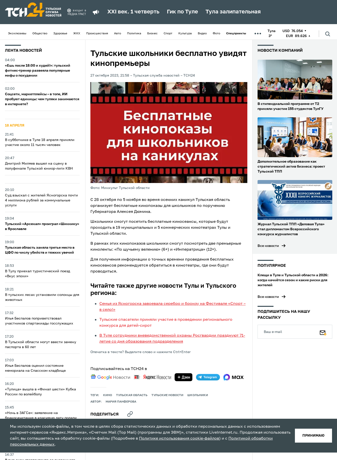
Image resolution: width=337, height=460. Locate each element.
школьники (197, 395)
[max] (233, 377)
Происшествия (97, 33)
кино (107, 395)
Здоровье (60, 33)
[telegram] (208, 377)
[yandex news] (152, 377)
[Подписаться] (323, 332)
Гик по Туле (182, 12)
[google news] (110, 377)
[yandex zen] (184, 377)
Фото (216, 33)
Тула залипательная (233, 12)
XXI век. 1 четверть (133, 12)
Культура (185, 33)
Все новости (268, 246)
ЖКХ (76, 33)
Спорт (168, 33)
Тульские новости (167, 395)
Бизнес (152, 33)
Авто (117, 33)
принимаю (313, 435)
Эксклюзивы (17, 33)
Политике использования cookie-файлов (179, 439)
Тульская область (131, 395)
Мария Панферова (121, 401)
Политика (134, 33)
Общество (39, 33)
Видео (202, 33)
